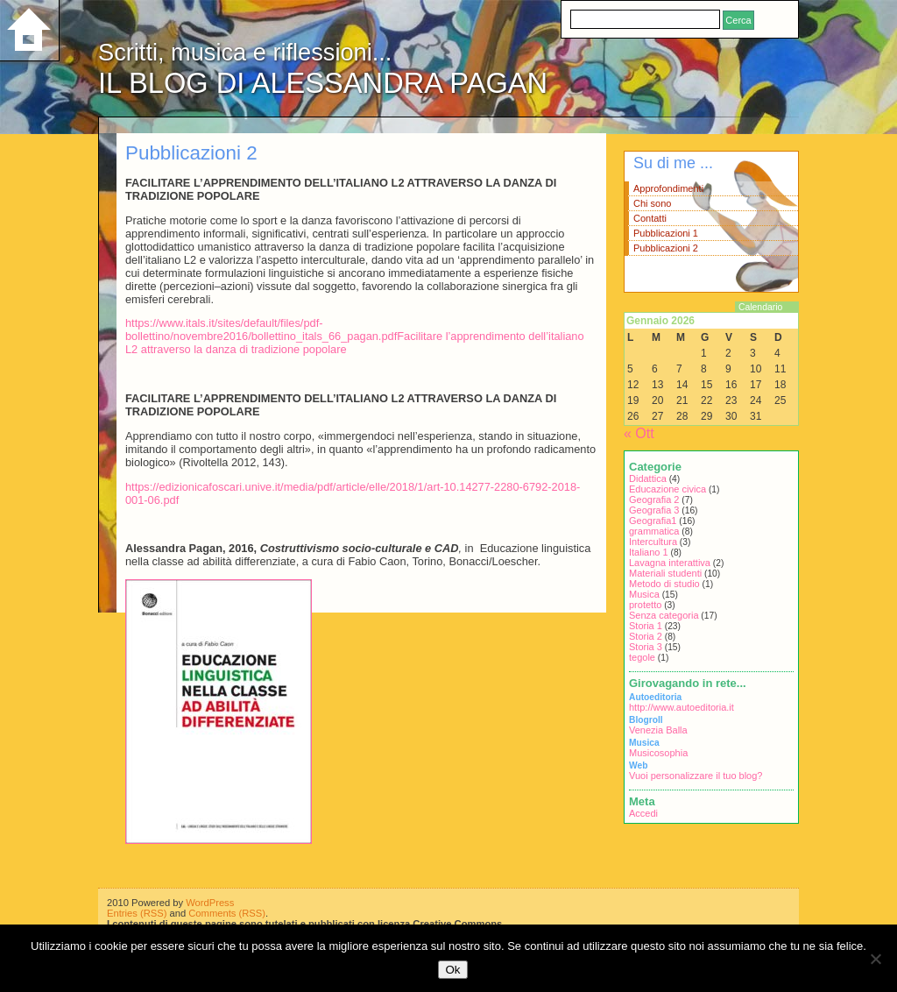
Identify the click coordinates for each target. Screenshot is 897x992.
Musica (644, 594)
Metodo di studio (664, 583)
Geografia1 (652, 520)
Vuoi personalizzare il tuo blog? (695, 775)
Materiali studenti (665, 573)
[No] (875, 958)
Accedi (643, 813)
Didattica (648, 478)
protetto (645, 604)
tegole (642, 657)
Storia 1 (645, 625)
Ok (452, 969)
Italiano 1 (648, 552)
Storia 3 (645, 646)
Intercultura (653, 541)
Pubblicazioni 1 (665, 233)
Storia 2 (645, 636)
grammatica (654, 531)
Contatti (650, 218)
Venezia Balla (658, 730)
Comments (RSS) (226, 913)
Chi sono (652, 203)
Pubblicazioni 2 (665, 248)
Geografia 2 (654, 499)
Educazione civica (667, 489)
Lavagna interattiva (669, 562)
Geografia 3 (654, 510)
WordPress (210, 902)
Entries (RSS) (136, 913)
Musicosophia (658, 753)
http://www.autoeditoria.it (681, 707)
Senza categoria (664, 615)
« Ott (639, 433)
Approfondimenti (668, 188)
